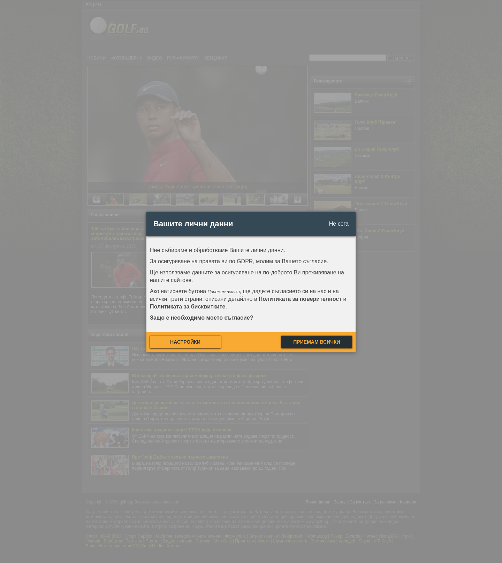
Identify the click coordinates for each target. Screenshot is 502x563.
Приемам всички (316, 342)
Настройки (185, 342)
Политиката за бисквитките (187, 307)
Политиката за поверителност (300, 299)
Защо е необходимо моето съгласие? (201, 318)
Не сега (339, 224)
